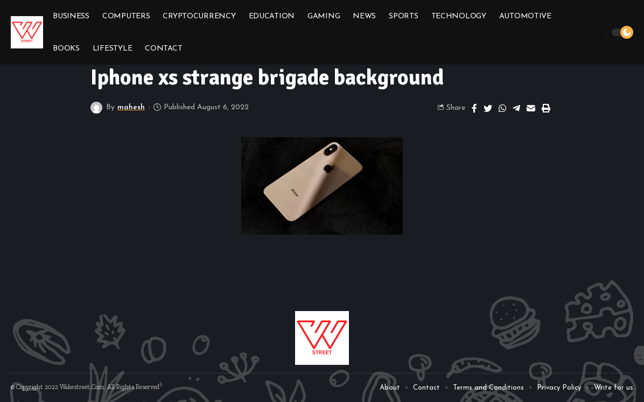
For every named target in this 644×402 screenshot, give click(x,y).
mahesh (131, 107)
